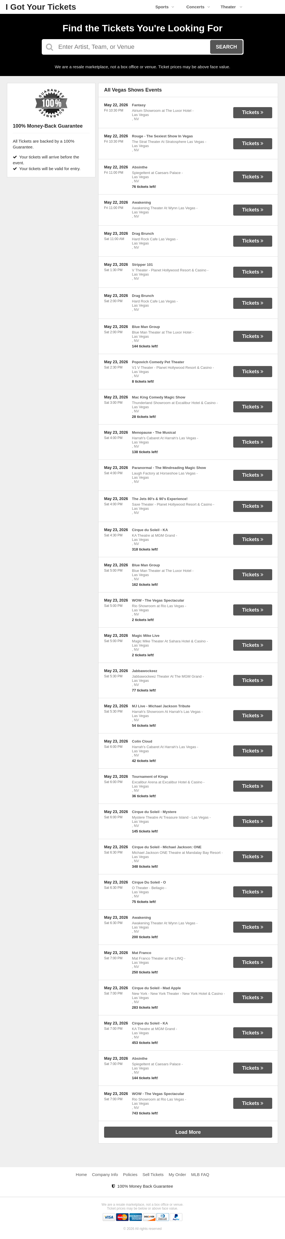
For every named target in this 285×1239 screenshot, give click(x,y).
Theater (231, 6)
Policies (130, 1174)
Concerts (198, 6)
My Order (177, 1174)
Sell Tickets (153, 1174)
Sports (164, 6)
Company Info (105, 1174)
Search (226, 47)
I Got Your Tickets (41, 6)
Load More (188, 1132)
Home (81, 1174)
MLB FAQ (200, 1174)
